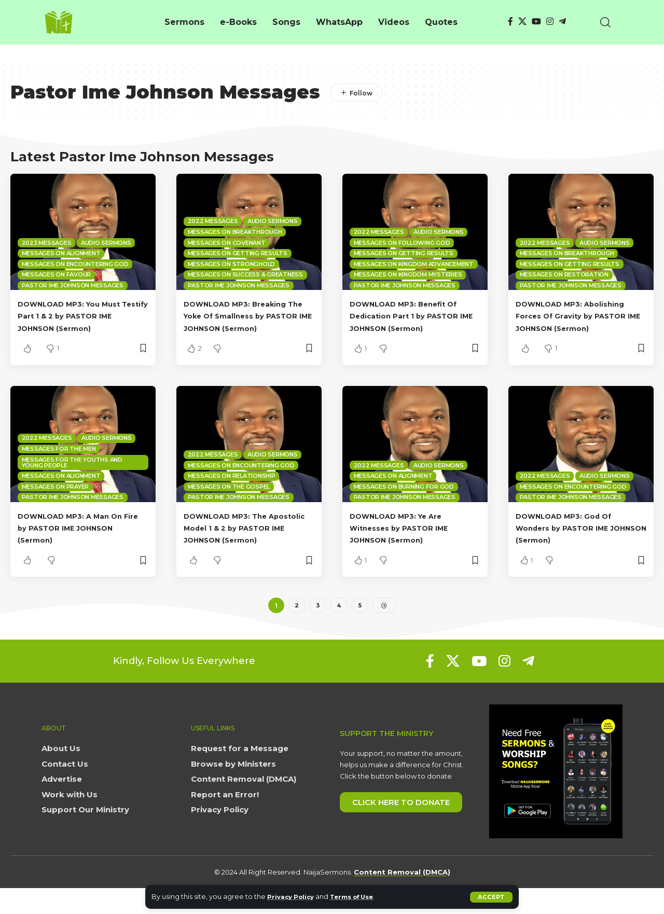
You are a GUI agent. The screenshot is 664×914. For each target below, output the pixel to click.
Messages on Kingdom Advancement (414, 264)
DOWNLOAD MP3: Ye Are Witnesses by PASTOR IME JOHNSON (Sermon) (408, 540)
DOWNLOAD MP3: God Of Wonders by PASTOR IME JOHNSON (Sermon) (572, 540)
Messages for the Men (59, 460)
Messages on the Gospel (229, 498)
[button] (491, 897)
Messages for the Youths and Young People (72, 474)
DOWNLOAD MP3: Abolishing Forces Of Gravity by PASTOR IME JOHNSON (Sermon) (581, 316)
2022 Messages (213, 221)
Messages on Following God (402, 242)
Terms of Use (361, 897)
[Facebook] (510, 22)
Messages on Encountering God (75, 264)
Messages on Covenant (227, 242)
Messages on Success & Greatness (245, 274)
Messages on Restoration (564, 274)
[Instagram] (550, 22)
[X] (522, 22)
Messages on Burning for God (404, 498)
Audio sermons (106, 242)
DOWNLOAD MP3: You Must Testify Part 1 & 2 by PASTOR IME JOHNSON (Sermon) (81, 316)
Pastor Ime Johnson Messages (72, 285)
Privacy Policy (293, 897)
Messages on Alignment (61, 253)
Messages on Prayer (55, 498)
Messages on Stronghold (231, 264)
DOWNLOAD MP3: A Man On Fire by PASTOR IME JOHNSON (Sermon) (80, 540)
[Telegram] (562, 22)
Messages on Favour (56, 274)
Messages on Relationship (231, 487)
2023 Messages (47, 242)
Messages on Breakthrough (235, 232)
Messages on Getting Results (237, 253)
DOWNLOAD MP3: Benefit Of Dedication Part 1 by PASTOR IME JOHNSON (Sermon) (414, 316)
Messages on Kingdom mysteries (408, 274)
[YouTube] (536, 22)
